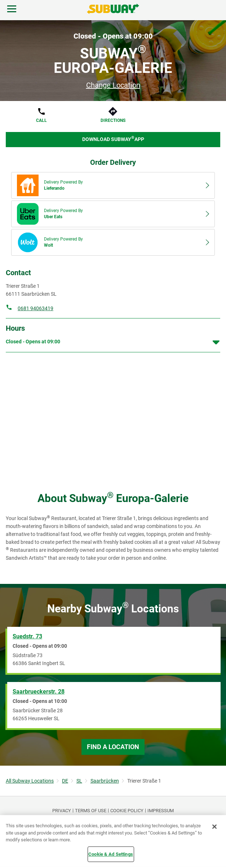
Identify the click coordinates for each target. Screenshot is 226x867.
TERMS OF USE (90, 810)
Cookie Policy (126, 810)
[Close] (214, 827)
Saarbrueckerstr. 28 (39, 691)
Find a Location (113, 747)
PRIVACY (61, 810)
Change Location (113, 85)
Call (41, 120)
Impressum (160, 810)
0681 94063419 (35, 308)
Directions (113, 120)
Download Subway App (113, 138)
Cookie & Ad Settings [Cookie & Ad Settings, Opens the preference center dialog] (110, 854)
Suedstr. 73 (27, 636)
